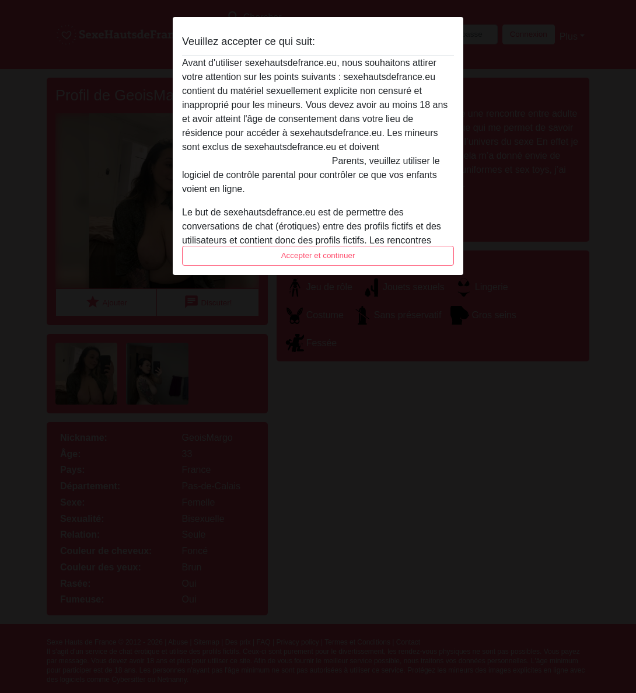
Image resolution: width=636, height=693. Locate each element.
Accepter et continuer (318, 255)
